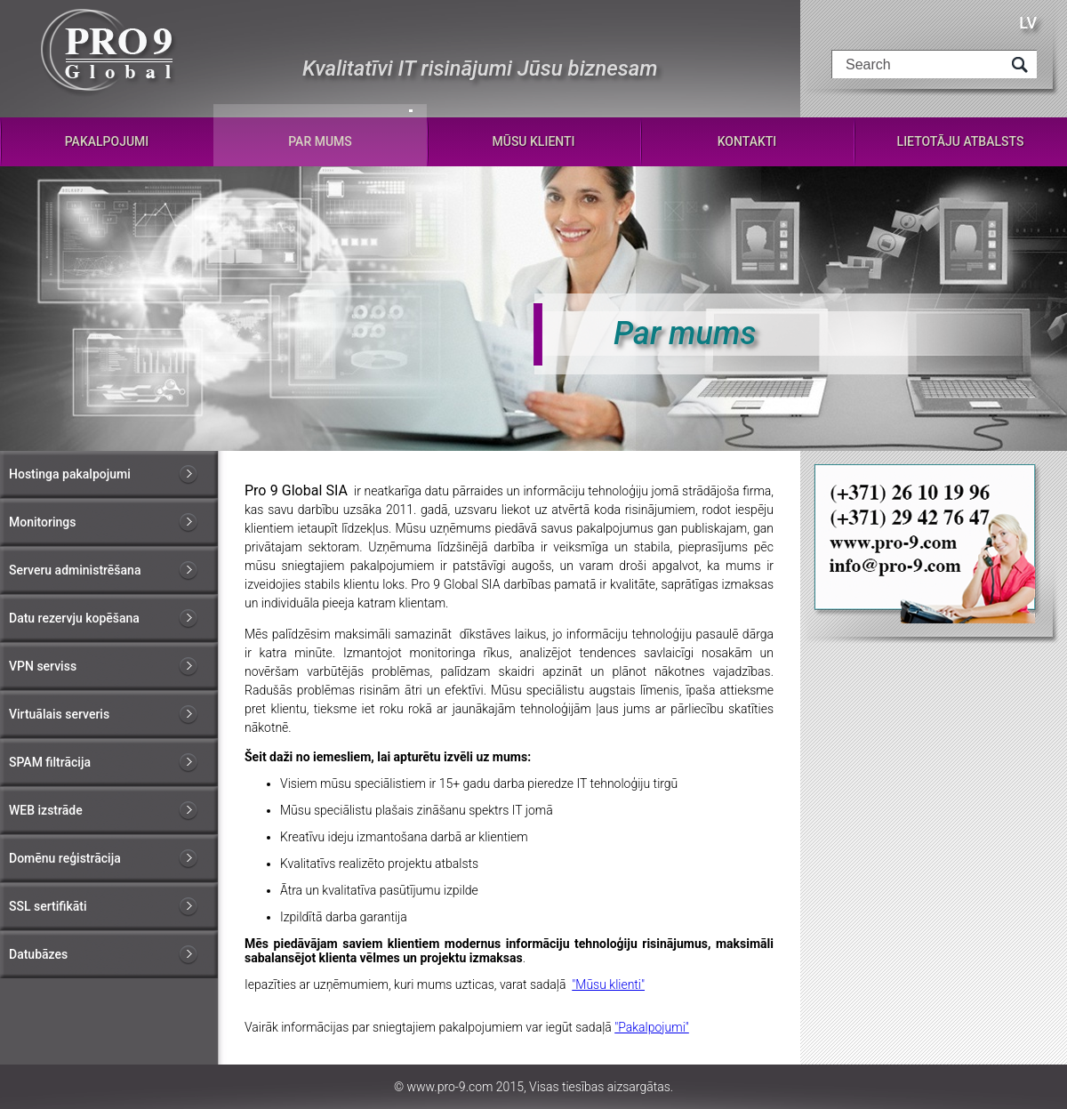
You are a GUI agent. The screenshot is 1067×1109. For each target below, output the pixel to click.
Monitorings (42, 522)
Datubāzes (38, 954)
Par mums (320, 141)
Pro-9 (109, 53)
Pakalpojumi (107, 141)
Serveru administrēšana (74, 570)
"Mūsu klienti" (608, 984)
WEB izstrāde (46, 810)
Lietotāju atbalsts (960, 141)
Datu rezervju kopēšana (74, 618)
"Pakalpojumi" (651, 1027)
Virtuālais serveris (59, 714)
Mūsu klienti (533, 141)
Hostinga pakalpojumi (70, 474)
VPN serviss (42, 666)
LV (1028, 22)
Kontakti (747, 141)
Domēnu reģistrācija (65, 858)
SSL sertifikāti (47, 906)
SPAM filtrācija (50, 762)
